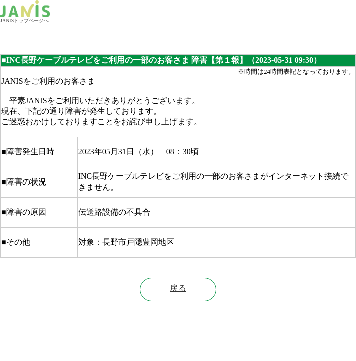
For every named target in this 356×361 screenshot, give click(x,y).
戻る (178, 288)
